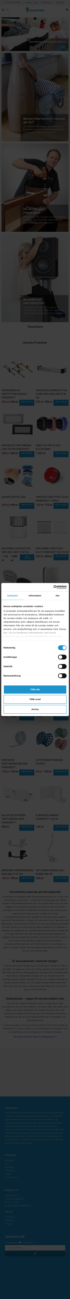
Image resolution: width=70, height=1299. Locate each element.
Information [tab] (35, 595)
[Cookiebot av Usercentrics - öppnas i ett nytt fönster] (53, 587)
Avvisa (35, 709)
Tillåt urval (35, 699)
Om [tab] (57, 595)
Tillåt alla (35, 689)
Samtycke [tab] (12, 595)
